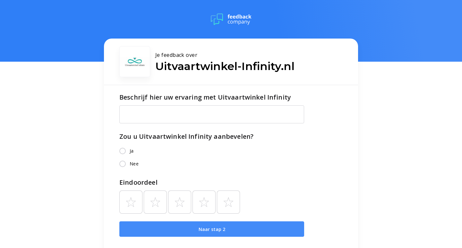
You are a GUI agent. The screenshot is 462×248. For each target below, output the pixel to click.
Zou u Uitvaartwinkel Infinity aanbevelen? (186, 136)
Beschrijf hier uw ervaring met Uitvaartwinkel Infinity (205, 97)
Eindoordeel (138, 182)
